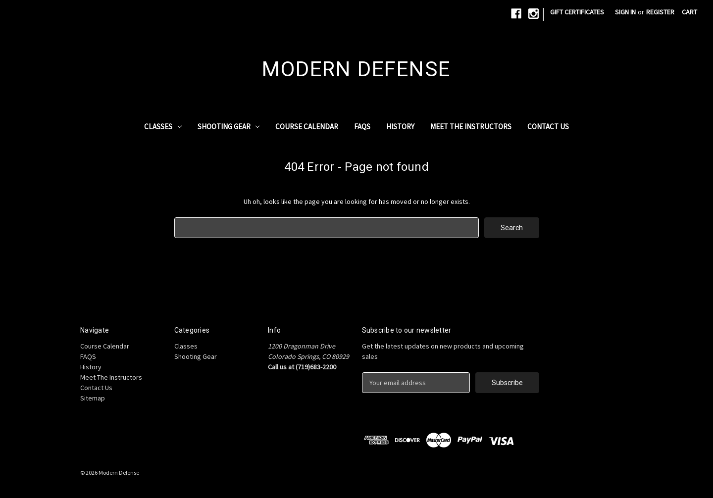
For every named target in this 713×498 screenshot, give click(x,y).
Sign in (625, 11)
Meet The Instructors (470, 126)
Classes (163, 126)
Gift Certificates (577, 11)
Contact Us (548, 126)
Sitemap (92, 398)
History (400, 126)
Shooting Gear (229, 126)
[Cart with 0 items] (689, 12)
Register (660, 11)
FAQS (362, 126)
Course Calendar (306, 126)
